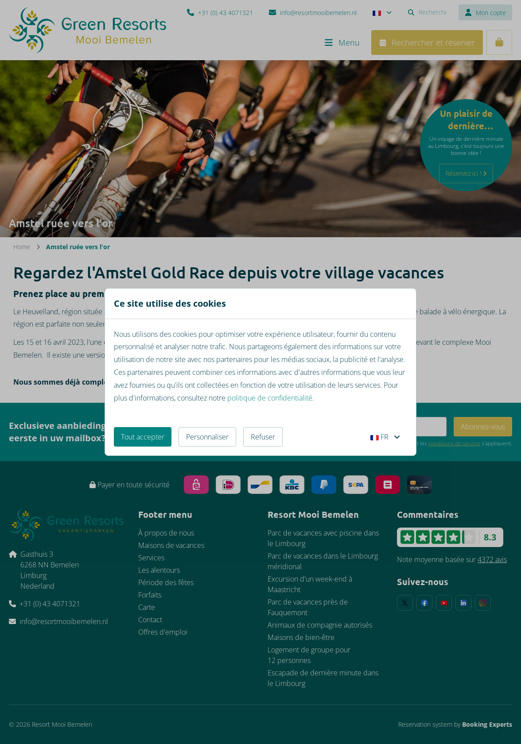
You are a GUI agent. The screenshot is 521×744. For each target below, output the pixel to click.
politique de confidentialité (269, 398)
